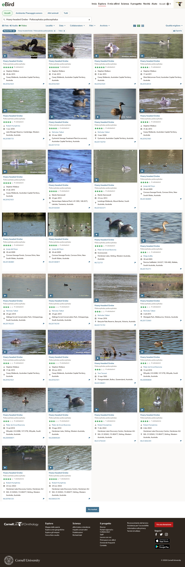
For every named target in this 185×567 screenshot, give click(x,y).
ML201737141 (54, 145)
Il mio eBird (113, 4)
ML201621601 (54, 84)
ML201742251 (8, 324)
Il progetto (136, 4)
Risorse (102, 527)
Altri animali (53, 13)
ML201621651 (8, 200)
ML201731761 (100, 325)
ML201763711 (145, 269)
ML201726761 (100, 142)
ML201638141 (145, 84)
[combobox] (46, 19)
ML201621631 (8, 84)
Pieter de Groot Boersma (107, 250)
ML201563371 (100, 208)
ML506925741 (54, 499)
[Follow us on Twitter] (161, 534)
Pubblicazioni (78, 532)
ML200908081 (146, 380)
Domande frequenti (107, 543)
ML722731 (99, 263)
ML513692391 (145, 441)
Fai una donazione (164, 525)
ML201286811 (100, 383)
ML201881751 (8, 139)
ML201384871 (54, 262)
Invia (94, 4)
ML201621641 (100, 84)
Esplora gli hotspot (52, 532)
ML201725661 (145, 321)
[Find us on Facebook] (156, 534)
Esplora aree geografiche (54, 530)
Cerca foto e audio (52, 535)
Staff (101, 535)
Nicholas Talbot (58, 132)
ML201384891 (145, 199)
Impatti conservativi (80, 530)
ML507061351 (8, 499)
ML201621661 (145, 139)
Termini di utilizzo (133, 531)
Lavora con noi (105, 537)
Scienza (125, 4)
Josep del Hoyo (149, 186)
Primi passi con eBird (108, 540)
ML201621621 (8, 380)
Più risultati (92, 509)
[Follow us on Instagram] (166, 534)
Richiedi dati (77, 535)
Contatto (103, 545)
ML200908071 (8, 438)
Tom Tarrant (102, 373)
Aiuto (154, 4)
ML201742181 (54, 324)
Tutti (66, 13)
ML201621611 (54, 380)
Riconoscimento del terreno (137, 523)
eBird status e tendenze (81, 527)
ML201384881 (8, 262)
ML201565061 (54, 208)
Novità (146, 4)
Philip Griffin (148, 256)
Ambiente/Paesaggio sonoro (29, 13)
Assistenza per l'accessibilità (138, 526)
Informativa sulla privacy (136, 528)
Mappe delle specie (52, 527)
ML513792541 (100, 441)
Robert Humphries (13, 126)
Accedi (162, 4)
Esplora (102, 4)
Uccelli (7, 13)
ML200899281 (54, 438)
